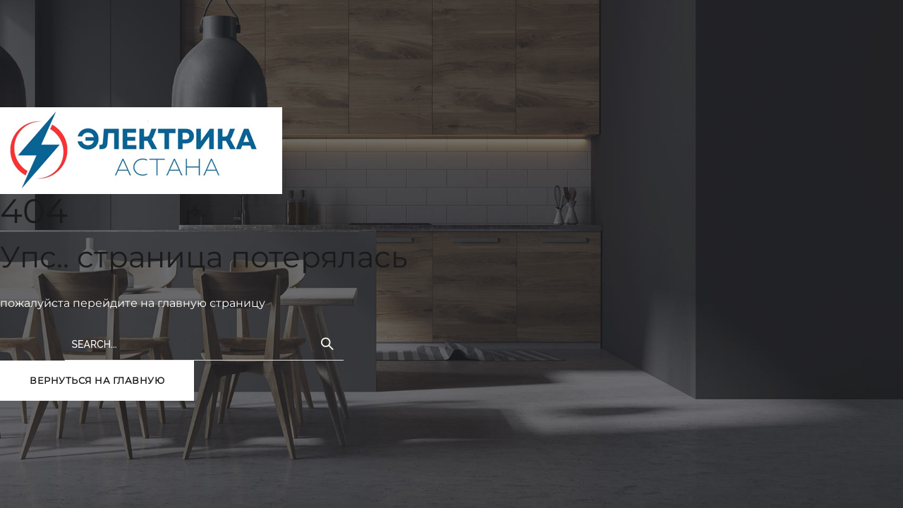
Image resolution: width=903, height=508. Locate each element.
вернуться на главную (97, 380)
